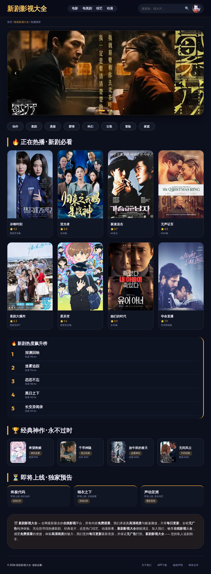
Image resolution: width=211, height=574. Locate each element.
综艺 (99, 8)
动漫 (110, 8)
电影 (75, 8)
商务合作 (193, 565)
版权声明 (178, 565)
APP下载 (162, 565)
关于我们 (146, 565)
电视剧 (87, 8)
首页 (9, 22)
